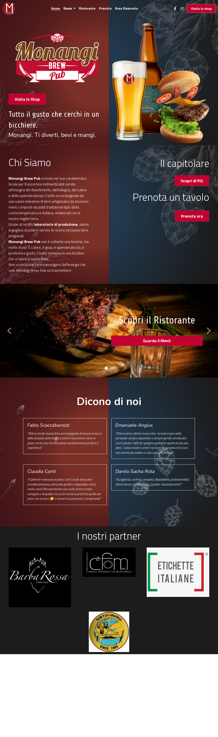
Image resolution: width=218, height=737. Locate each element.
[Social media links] (175, 8)
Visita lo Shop (27, 99)
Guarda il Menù (157, 340)
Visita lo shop (201, 8)
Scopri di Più (192, 180)
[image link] (8, 8)
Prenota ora (192, 216)
